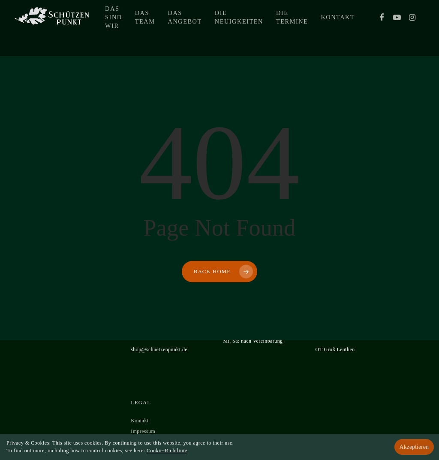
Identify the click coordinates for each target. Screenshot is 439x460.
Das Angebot (223, 28)
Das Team (183, 28)
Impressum (143, 431)
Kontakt (376, 28)
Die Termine (330, 28)
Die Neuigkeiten (277, 28)
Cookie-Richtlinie (167, 451)
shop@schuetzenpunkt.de (159, 349)
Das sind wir (151, 28)
